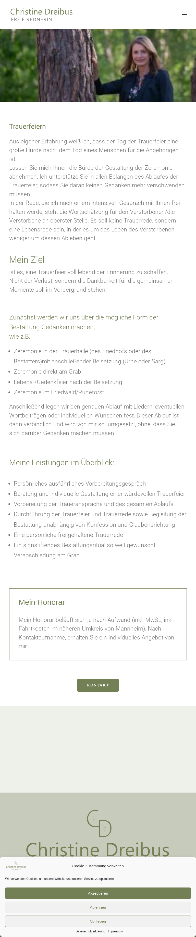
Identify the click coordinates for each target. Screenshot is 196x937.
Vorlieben (98, 929)
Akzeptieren (98, 901)
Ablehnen (98, 915)
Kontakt (98, 685)
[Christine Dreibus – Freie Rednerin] (26, 14)
